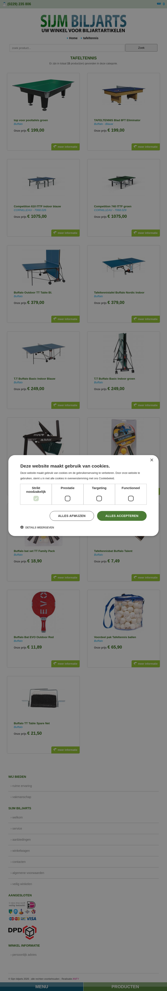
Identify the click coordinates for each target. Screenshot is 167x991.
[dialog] (83, 495)
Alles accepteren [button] (121, 516)
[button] (37, 527)
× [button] (151, 460)
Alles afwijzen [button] (71, 516)
